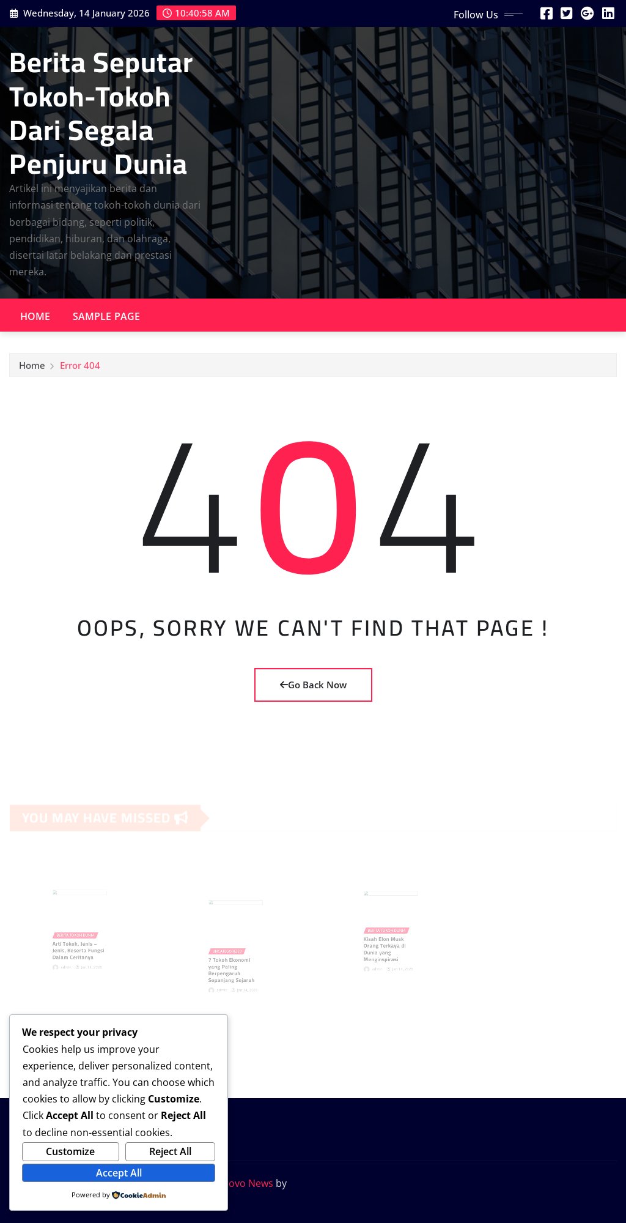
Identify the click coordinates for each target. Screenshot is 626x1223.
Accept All (119, 1173)
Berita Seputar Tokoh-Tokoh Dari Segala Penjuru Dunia (101, 112)
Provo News (245, 1183)
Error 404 (80, 368)
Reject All (170, 1151)
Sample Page (107, 316)
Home (35, 316)
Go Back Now (313, 684)
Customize (70, 1151)
